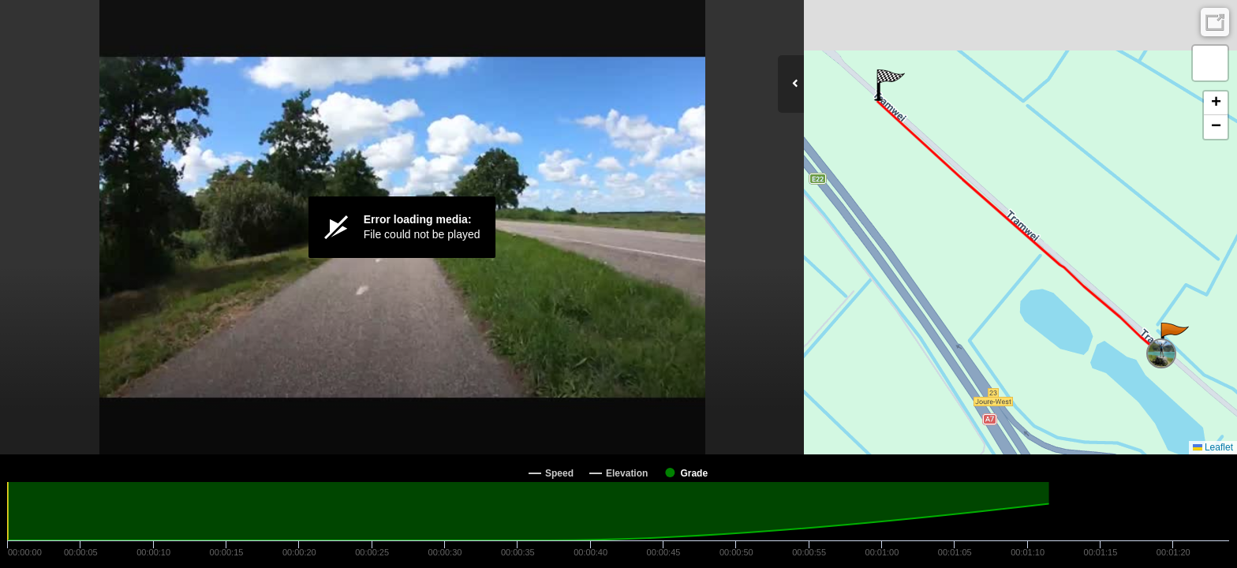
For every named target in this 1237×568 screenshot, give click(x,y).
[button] (1173, 338)
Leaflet (1213, 447)
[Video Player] (402, 227)
